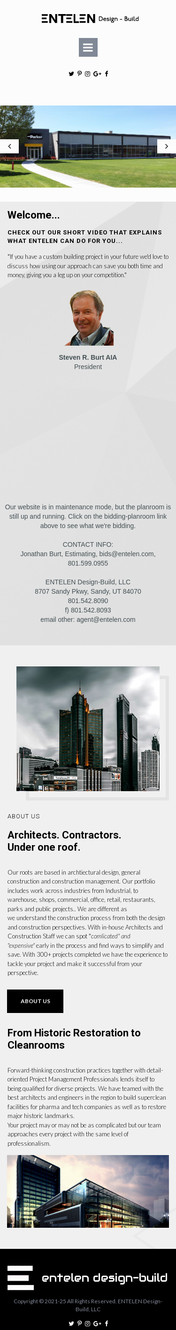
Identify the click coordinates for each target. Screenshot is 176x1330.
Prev (9, 132)
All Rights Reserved (91, 1273)
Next (166, 132)
